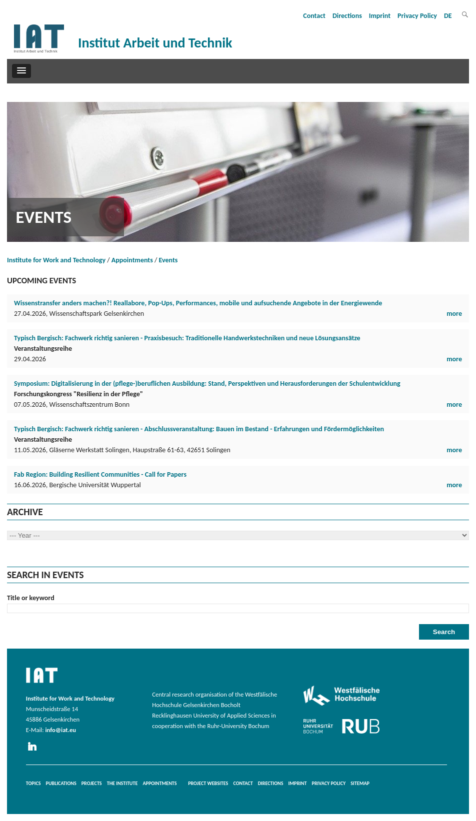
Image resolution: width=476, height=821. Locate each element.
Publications (61, 783)
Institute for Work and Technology (56, 260)
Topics (33, 783)
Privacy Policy (417, 15)
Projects (92, 783)
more (454, 313)
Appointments (132, 260)
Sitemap (360, 783)
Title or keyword (30, 598)
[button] (21, 71)
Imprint (379, 15)
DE (448, 15)
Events (168, 260)
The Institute (122, 783)
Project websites (208, 783)
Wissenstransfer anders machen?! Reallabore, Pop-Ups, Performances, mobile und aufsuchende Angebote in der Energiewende (198, 303)
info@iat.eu (60, 730)
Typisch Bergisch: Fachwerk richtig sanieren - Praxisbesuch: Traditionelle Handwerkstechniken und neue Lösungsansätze (187, 338)
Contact (314, 15)
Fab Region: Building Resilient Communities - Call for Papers (100, 474)
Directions (347, 15)
